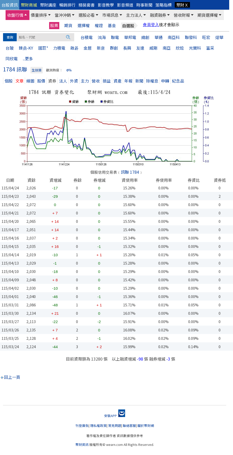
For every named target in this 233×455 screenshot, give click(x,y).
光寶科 (195, 48)
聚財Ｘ (182, 5)
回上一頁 (12, 377)
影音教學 (106, 5)
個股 (9, 81)
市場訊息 (110, 15)
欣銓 (180, 48)
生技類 (37, 70)
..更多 (28, 58)
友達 (140, 48)
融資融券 (158, 15)
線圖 (30, 81)
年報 (128, 81)
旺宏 (206, 37)
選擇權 (83, 25)
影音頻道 (125, 5)
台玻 (10, 48)
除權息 (152, 81)
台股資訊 (10, 5)
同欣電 (12, 58)
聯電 (115, 37)
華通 (158, 37)
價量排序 (39, 15)
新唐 (101, 48)
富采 (210, 48)
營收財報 (182, 15)
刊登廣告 (82, 425)
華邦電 (130, 37)
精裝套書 (87, 5)
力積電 (59, 48)
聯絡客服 (129, 425)
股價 (41, 81)
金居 (88, 48)
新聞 (139, 81)
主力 (85, 81)
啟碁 (74, 48)
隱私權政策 (98, 425)
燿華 (219, 37)
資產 (117, 81)
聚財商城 (29, 5)
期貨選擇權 (208, 15)
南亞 (167, 48)
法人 (63, 81)
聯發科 (191, 37)
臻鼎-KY (26, 48)
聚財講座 (48, 5)
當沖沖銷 (63, 15)
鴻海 (102, 37)
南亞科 (174, 37)
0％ (69, 70)
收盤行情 (15, 15)
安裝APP (114, 415)
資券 (52, 81)
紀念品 (178, 81)
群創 (114, 48)
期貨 (68, 25)
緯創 (145, 37)
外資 (74, 81)
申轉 (165, 81)
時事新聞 (144, 5)
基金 (112, 25)
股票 (54, 25)
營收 (96, 81)
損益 (107, 81)
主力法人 (134, 15)
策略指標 (164, 5)
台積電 (87, 37)
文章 (19, 81)
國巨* (43, 48)
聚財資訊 (82, 444)
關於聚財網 (146, 425)
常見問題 (114, 425)
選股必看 (87, 15)
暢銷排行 (67, 5)
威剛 (153, 48)
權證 (99, 25)
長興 (127, 48)
